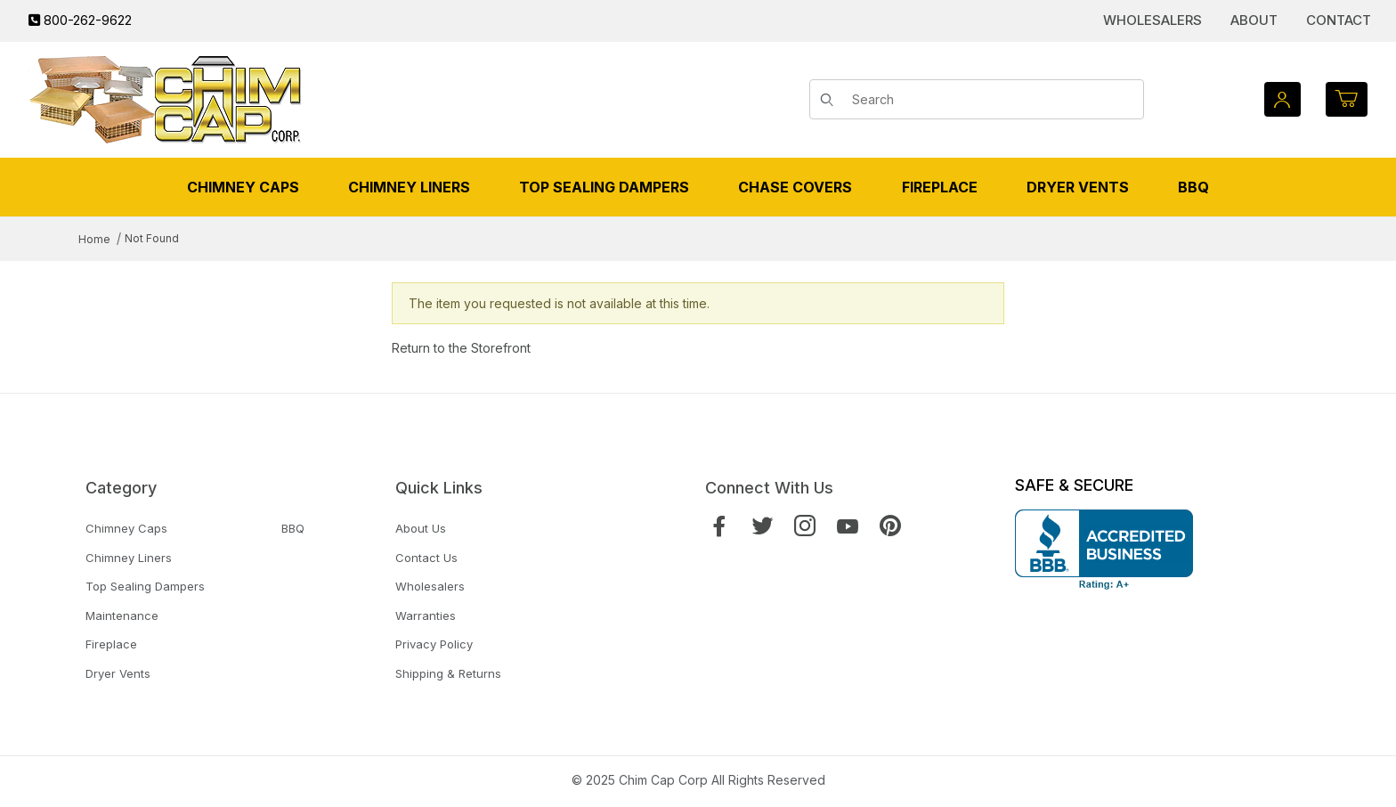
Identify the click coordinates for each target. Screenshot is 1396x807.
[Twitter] (762, 526)
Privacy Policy (434, 644)
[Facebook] (719, 526)
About (1254, 20)
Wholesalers (1152, 20)
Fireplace (111, 644)
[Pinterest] (890, 526)
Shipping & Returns (448, 673)
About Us (420, 528)
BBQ (292, 528)
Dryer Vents (117, 673)
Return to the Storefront (461, 347)
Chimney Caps (126, 528)
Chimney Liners (128, 557)
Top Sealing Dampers (145, 586)
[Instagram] (805, 526)
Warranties (425, 615)
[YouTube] (847, 526)
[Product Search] (991, 99)
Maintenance (121, 615)
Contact (1338, 20)
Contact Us (426, 557)
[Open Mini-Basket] (1347, 99)
